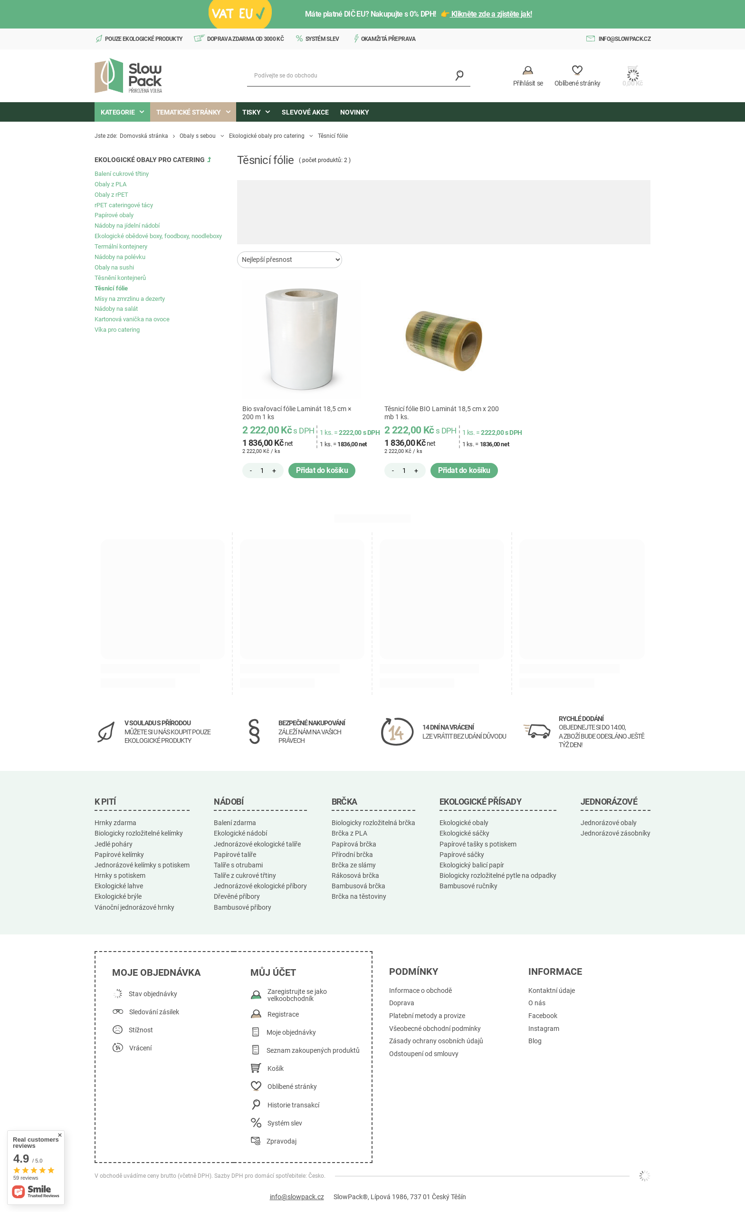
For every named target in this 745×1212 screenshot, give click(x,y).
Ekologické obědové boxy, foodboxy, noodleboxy (158, 236)
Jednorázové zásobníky (615, 833)
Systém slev (322, 39)
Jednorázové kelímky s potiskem (142, 865)
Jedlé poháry (114, 844)
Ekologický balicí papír (471, 865)
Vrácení (140, 1048)
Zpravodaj (281, 1141)
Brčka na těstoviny (359, 896)
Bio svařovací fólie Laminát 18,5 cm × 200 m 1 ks (296, 413)
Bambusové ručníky (468, 886)
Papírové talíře (235, 854)
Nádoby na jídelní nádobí (127, 225)
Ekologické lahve (119, 886)
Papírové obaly (114, 215)
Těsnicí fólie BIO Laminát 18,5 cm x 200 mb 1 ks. (441, 413)
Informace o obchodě (420, 990)
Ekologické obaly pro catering (267, 136)
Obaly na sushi (114, 267)
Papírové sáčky (461, 854)
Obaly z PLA (110, 184)
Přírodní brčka (352, 854)
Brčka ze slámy (354, 865)
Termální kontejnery (121, 246)
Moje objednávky (291, 1032)
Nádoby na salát (116, 308)
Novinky (354, 112)
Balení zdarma (235, 823)
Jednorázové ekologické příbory (260, 886)
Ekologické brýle (118, 896)
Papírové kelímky (119, 854)
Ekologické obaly (463, 823)
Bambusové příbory (242, 907)
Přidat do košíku (322, 470)
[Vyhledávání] (459, 76)
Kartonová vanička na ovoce (132, 319)
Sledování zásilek (154, 1012)
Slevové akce (305, 112)
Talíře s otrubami (238, 865)
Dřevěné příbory (237, 896)
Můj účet (273, 972)
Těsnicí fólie (111, 288)
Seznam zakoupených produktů (313, 1050)
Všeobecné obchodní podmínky (435, 1028)
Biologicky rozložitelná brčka (373, 823)
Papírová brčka (354, 844)
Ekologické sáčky (464, 833)
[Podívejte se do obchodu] (358, 76)
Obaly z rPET (111, 194)
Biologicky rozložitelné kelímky (139, 833)
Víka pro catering (117, 329)
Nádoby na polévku (120, 256)
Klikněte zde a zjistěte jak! (491, 14)
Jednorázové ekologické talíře (257, 844)
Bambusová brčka (358, 886)
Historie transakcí (293, 1105)
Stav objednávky (153, 994)
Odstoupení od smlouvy (423, 1054)
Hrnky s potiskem (120, 875)
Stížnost (141, 1030)
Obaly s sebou (198, 136)
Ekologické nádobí (240, 833)
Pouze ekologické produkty (143, 39)
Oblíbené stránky (292, 1086)
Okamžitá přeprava (388, 39)
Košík (275, 1068)
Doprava (401, 1003)
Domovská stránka (144, 136)
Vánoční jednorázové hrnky (134, 907)
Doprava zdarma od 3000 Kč (245, 39)
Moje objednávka (156, 972)
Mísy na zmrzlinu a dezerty (130, 298)
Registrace (283, 1014)
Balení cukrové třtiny (122, 173)
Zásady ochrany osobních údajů (436, 1041)
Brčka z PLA (349, 833)
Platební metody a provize (427, 1016)
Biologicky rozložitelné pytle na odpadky (497, 875)
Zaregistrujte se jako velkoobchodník (297, 995)
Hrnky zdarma (115, 823)
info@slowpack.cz (624, 39)
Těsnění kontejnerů (120, 277)
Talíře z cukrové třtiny (245, 875)
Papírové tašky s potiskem (477, 844)
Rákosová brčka (355, 875)
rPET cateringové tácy (124, 205)
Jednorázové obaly (609, 823)
